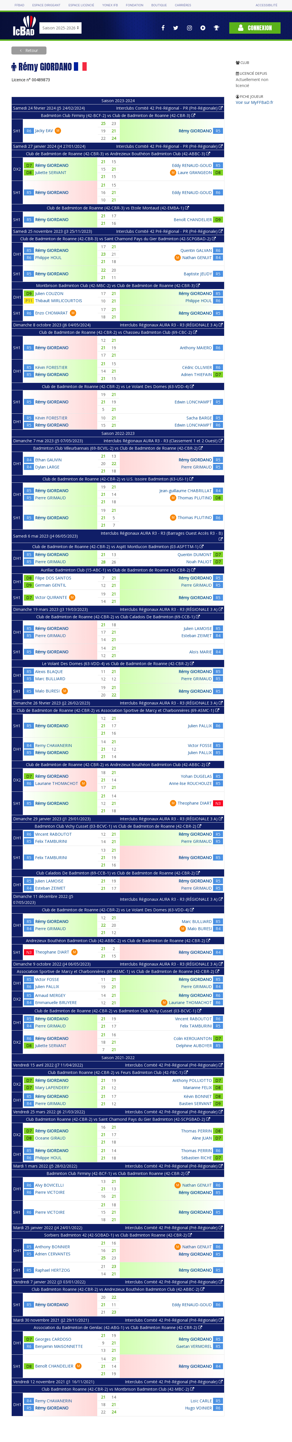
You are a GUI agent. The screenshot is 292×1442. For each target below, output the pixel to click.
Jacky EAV (44, 130)
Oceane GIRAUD (50, 1138)
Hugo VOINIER (198, 1408)
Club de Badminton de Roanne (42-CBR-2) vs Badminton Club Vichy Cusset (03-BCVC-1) (118, 1010)
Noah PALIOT (199, 561)
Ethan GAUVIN (48, 460)
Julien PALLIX (200, 725)
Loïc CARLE (201, 1400)
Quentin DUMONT (195, 554)
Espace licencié (81, 5)
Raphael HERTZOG (52, 1270)
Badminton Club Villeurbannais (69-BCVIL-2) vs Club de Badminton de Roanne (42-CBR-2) (118, 448)
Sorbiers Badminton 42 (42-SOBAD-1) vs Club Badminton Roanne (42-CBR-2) (118, 1235)
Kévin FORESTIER (51, 367)
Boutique (159, 5)
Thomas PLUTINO (195, 497)
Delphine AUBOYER (194, 1045)
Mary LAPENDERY (52, 1087)
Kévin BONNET (198, 1096)
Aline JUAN (202, 1138)
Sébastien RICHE (196, 1157)
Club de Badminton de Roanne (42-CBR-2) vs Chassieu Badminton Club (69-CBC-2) (118, 332)
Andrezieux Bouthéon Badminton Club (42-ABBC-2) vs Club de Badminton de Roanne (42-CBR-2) (118, 940)
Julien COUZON (49, 293)
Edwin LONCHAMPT (193, 402)
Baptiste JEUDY (198, 273)
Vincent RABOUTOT (53, 834)
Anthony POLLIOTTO (192, 1080)
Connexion (255, 27)
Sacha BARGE (199, 418)
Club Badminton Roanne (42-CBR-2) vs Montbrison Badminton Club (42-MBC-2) (118, 1389)
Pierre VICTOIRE (50, 1192)
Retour (31, 50)
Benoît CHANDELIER (193, 219)
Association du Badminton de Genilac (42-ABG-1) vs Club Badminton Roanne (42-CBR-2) (118, 1327)
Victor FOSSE (200, 745)
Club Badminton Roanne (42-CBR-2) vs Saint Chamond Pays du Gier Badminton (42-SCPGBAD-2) (118, 1119)
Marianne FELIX (197, 1087)
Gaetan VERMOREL (194, 1346)
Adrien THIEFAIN (196, 374)
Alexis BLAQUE (49, 671)
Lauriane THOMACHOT (56, 783)
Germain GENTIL (50, 585)
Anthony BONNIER (52, 1246)
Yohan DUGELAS (196, 776)
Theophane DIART (195, 803)
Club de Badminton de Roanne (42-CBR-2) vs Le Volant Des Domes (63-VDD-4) (118, 386)
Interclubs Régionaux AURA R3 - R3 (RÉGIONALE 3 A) (171, 325)
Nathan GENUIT (197, 257)
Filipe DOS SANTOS (53, 578)
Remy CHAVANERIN (53, 745)
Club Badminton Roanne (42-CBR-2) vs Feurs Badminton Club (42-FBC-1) (118, 1072)
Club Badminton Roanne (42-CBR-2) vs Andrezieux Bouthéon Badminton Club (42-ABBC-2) (118, 1289)
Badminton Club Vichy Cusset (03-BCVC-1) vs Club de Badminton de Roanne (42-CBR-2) (118, 826)
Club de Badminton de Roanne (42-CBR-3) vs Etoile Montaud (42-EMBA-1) (118, 208)
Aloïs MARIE (200, 652)
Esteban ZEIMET (196, 635)
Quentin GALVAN (196, 250)
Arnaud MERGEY (50, 995)
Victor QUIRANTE (51, 597)
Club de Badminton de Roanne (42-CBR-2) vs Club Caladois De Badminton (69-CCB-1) (118, 616)
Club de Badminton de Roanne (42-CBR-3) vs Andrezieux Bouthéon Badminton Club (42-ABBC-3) (118, 153)
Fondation (134, 5)
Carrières (183, 5)
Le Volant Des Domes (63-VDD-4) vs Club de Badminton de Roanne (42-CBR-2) (118, 663)
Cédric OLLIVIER (197, 367)
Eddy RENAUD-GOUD (192, 165)
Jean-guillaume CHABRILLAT (185, 490)
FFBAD (19, 5)
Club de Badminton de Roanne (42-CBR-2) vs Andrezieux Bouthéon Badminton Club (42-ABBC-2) (118, 764)
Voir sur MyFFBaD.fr (254, 102)
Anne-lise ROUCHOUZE (190, 783)
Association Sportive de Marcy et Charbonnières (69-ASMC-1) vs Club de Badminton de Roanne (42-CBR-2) (118, 971)
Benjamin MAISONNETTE (59, 1346)
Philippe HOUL (48, 257)
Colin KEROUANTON (193, 1038)
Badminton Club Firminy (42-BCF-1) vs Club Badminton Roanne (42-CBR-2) (118, 1173)
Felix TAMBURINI (51, 841)
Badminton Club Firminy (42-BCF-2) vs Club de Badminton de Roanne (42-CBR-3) (118, 115)
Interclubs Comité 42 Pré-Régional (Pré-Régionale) (174, 1065)
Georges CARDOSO (53, 1339)
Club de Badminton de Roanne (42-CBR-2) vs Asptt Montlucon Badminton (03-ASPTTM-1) (118, 546)
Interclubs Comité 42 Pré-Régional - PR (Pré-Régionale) (169, 108)
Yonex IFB (110, 5)
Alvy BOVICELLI (49, 1185)
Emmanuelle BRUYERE (56, 1002)
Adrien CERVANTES (52, 1254)
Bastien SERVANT (195, 1103)
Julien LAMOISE (198, 628)
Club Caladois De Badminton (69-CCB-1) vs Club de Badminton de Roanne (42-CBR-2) (118, 873)
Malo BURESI (47, 691)
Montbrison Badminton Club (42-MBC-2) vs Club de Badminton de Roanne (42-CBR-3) (118, 285)
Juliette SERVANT (50, 172)
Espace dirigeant (46, 5)
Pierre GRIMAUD (196, 467)
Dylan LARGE (47, 467)
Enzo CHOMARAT (51, 313)
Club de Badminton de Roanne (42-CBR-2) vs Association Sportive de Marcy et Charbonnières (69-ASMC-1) (118, 710)
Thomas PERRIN (196, 1131)
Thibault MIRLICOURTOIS (58, 300)
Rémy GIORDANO (195, 131)
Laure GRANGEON (195, 172)
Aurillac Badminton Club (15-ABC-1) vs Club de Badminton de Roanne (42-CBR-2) (118, 570)
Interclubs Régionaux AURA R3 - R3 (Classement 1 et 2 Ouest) (163, 440)
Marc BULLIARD (50, 678)
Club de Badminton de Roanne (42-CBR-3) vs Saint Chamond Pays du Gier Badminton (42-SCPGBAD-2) (118, 238)
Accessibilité (266, 5)
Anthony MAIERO (196, 347)
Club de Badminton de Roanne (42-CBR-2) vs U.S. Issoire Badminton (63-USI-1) (117, 479)
